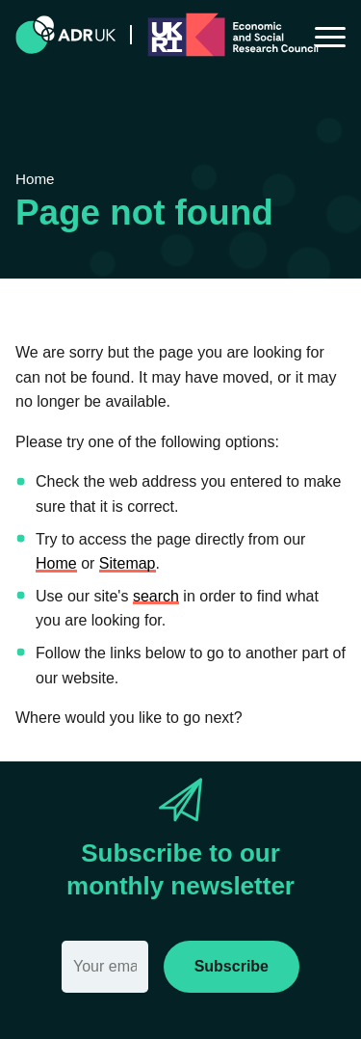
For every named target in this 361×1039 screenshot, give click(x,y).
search (156, 596)
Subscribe (231, 966)
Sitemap (127, 563)
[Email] (105, 967)
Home (56, 563)
